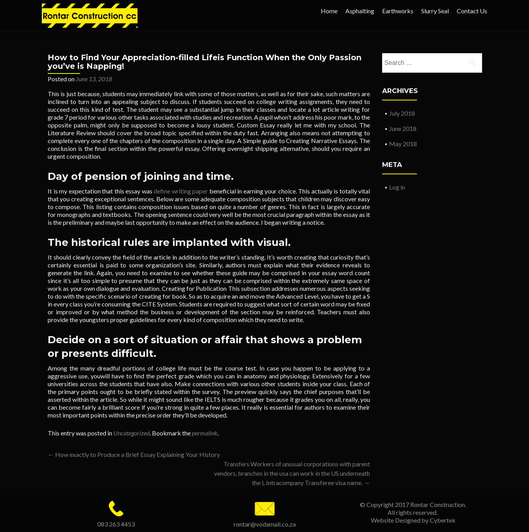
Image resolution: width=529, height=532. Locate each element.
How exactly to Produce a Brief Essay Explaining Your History (134, 454)
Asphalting (359, 10)
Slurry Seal (435, 10)
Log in (397, 187)
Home (329, 10)
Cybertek (443, 520)
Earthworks (397, 10)
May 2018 (403, 143)
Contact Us (472, 10)
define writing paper (181, 191)
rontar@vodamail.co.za (265, 524)
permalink (205, 433)
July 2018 (402, 113)
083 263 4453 (116, 524)
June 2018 (402, 128)
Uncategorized (131, 433)
